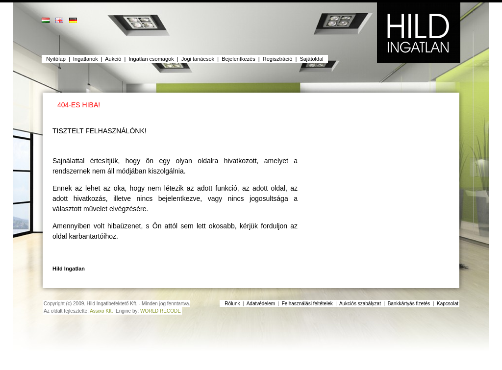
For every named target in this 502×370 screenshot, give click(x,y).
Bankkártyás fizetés (409, 303)
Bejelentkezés (238, 59)
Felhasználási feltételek (307, 303)
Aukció (113, 59)
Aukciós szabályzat (360, 303)
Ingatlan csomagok (151, 59)
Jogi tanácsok (197, 59)
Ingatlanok (85, 59)
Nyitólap (56, 59)
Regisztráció (278, 59)
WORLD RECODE (160, 311)
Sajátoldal (311, 59)
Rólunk (232, 303)
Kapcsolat (447, 303)
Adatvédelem (261, 303)
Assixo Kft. (101, 311)
